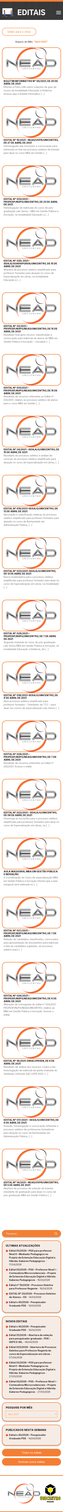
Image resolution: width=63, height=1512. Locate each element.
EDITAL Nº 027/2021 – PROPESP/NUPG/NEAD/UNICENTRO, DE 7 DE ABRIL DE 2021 (30, 933)
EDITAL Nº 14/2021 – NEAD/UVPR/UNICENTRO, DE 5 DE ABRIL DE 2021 (31, 1184)
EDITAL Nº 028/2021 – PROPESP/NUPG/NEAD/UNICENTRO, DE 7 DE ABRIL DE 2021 (30, 757)
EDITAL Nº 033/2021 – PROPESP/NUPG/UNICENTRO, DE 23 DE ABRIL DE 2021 (31, 202)
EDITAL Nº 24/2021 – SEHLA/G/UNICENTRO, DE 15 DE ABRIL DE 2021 (31, 451)
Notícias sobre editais (31, 1461)
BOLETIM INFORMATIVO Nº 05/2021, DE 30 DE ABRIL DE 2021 (31, 82)
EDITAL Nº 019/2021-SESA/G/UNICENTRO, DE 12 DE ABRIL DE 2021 (31, 510)
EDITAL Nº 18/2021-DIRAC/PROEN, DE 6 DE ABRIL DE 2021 (29, 1062)
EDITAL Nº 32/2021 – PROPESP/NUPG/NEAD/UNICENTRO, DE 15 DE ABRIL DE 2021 (30, 329)
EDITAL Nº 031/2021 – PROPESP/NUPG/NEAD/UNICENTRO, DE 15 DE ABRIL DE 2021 (30, 390)
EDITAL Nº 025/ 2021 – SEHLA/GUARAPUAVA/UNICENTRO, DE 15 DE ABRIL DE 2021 (30, 263)
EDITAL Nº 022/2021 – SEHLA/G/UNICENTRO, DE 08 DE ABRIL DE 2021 (30, 814)
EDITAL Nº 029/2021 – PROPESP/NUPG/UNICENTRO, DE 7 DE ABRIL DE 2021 (30, 636)
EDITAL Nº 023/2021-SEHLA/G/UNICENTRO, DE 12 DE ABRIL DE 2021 (30, 572)
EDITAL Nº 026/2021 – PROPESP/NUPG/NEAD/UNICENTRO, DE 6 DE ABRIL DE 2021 (30, 998)
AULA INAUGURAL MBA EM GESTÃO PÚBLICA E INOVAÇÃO (31, 873)
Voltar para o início (19, 31)
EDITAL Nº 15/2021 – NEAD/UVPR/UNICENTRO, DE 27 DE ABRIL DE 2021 (31, 141)
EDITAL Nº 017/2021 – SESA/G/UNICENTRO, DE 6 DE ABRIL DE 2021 (31, 1121)
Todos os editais (31, 1452)
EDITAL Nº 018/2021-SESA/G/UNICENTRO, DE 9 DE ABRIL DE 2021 (31, 696)
